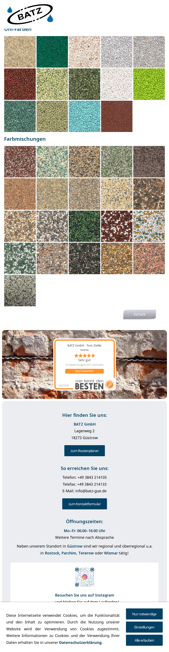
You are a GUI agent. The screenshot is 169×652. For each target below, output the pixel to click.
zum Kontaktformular (85, 503)
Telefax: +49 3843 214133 (85, 484)
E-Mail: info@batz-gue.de (84, 490)
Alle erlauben (144, 640)
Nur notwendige (144, 614)
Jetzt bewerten (84, 371)
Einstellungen (144, 627)
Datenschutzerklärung (80, 642)
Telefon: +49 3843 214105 (84, 477)
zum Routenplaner (85, 450)
